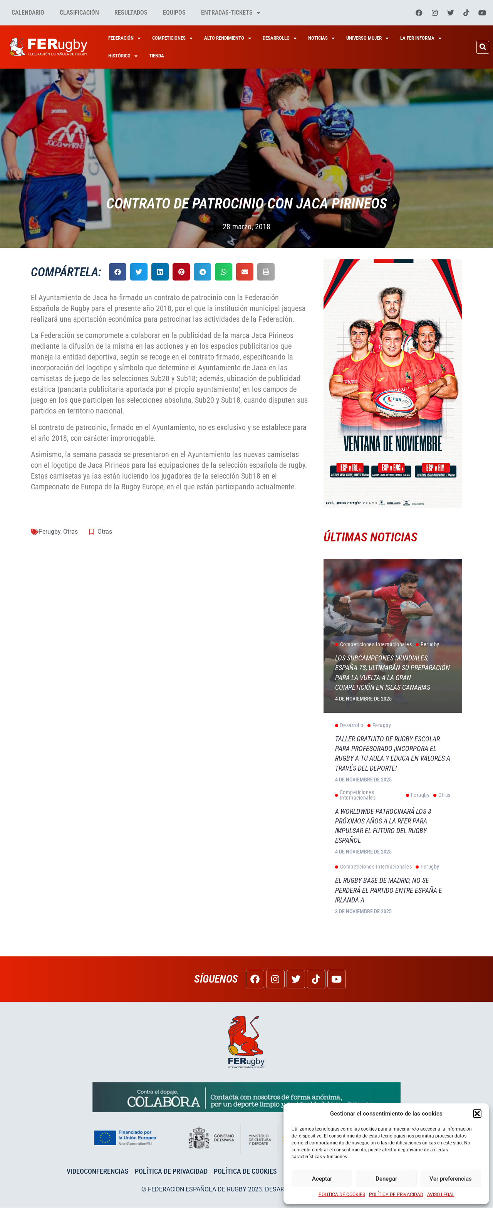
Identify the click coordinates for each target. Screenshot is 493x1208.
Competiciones (172, 38)
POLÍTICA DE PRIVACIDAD (396, 1194)
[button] (477, 1113)
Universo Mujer (367, 38)
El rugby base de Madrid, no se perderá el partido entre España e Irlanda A (388, 890)
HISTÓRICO (123, 56)
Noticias (321, 38)
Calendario (28, 12)
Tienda (156, 56)
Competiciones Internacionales (373, 644)
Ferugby (49, 531)
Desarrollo (280, 38)
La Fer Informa (420, 38)
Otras (70, 531)
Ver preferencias (450, 1178)
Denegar (386, 1178)
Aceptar (322, 1178)
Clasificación (79, 12)
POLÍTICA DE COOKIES (342, 1194)
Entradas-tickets (230, 13)
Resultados (131, 12)
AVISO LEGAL (440, 1194)
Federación (124, 38)
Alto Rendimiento (227, 38)
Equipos (174, 12)
